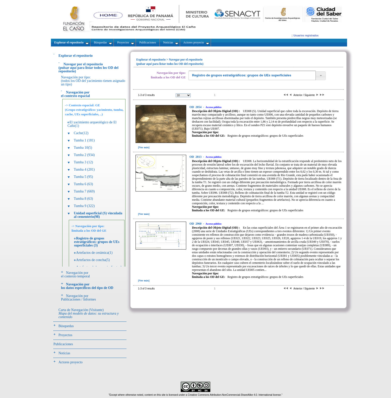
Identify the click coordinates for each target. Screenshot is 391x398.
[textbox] (252, 75)
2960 (195, 223)
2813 (195, 157)
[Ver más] (144, 147)
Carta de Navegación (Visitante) (88, 313)
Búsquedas (66, 326)
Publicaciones (63, 344)
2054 (195, 107)
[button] (321, 75)
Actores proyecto (70, 362)
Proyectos (65, 335)
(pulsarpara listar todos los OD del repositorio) (88, 67)
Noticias (64, 353)
